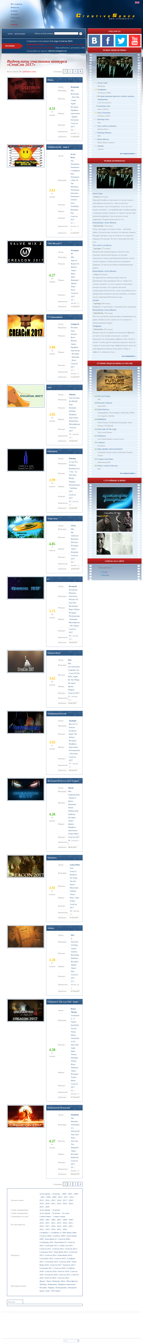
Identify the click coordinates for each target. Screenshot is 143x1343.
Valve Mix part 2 (54, 243)
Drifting (72, 411)
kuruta (105, 572)
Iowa (73, 203)
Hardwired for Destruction (58, 1108)
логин (10, 34)
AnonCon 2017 (69, 1265)
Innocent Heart (53, 653)
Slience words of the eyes (108, 465)
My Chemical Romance (75, 535)
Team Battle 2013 (61, 1252)
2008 (48, 1197)
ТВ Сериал (55, 1291)
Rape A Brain (74, 609)
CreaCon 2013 (71, 1249)
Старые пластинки (105, 459)
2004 (64, 1194)
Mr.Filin (106, 575)
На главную (16, 4)
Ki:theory (72, 731)
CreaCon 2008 (45, 1236)
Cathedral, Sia (73, 670)
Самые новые (45, 1216)
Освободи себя (104, 106)
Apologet (97, 248)
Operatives (52, 858)
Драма (42, 1281)
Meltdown (102, 436)
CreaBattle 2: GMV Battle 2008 (63, 1232)
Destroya (74, 542)
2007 (43, 1197)
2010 (60, 1197)
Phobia (50, 80)
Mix (72, 90)
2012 (71, 1197)
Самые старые (59, 1216)
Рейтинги (15, 18)
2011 (66, 1197)
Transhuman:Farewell (56, 714)
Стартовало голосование (50, 41)
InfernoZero (98, 329)
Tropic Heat (52, 518)
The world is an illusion (107, 126)
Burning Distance (104, 132)
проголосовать (34, 44)
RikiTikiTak (98, 226)
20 (72, 981)
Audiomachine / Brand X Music (74, 798)
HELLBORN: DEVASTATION (110, 449)
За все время (45, 1194)
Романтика (52, 1284)
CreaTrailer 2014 (46, 1258)
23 (72, 300)
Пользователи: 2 (105, 568)
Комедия (56, 1281)
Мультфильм (72, 1281)
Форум (14, 24)
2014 (47, 1200)
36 (72, 562)
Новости (15, 7)
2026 (47, 1207)
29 (72, 130)
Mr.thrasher (73, 606)
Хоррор (51, 1287)
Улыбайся (75, 206)
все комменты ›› (129, 356)
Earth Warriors (103, 409)
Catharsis (101, 442)
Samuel (97, 197)
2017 (65, 1200)
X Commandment (55, 317)
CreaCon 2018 (59, 1268)
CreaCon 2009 (64, 1239)
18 (71, 911)
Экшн (48, 1281)
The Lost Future (104, 396)
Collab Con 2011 (66, 1245)
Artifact (50, 928)
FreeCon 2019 (63, 1271)
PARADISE (52, 451)
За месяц (56, 1194)
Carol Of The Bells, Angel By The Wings (74, 676)
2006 (76, 1194)
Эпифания (102, 89)
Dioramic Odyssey (105, 403)
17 (72, 370)
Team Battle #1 (51, 1239)
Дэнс (48, 1291)
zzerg (96, 274)
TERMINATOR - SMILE (58, 147)
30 (69, 840)
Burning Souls (103, 119)
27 (70, 763)
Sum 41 (74, 260)
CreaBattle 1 (44, 1232)
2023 (65, 1203)
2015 (53, 1200)
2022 (59, 1203)
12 (72, 223)
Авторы (14, 14)
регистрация (20, 34)
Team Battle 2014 (65, 1255)
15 (70, 434)
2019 (41, 1203)
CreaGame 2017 (46, 1268)
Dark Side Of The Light (107, 429)
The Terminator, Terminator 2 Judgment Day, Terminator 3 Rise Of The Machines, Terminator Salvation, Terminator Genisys (75, 180)
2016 (59, 1200)
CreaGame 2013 (46, 1252)
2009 (54, 1197)
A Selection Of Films (74, 941)
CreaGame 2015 (51, 1262)
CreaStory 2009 (58, 1236)
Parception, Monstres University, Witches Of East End (73, 596)
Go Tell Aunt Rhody (73, 475)
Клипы (14, 11)
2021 (53, 1203)
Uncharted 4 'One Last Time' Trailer (62, 1002)
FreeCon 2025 (50, 1278)
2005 (70, 1194)
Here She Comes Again (75, 100)
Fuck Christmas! (104, 113)
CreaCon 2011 (45, 1249)
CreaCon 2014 (50, 1255)
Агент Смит (103, 83)
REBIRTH (102, 419)
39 (72, 1167)
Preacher (74, 327)
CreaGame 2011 (51, 1245)
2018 (71, 1200)
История (43, 1287)
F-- (48, 579)
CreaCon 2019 (50, 1271)
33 (72, 1090)
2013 (41, 1200)
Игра (63, 1281)
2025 (41, 1207)
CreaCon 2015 (60, 1258)
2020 (47, 1203)
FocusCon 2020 (51, 1274)
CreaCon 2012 (58, 1249)
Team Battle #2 (60, 1242)
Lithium (73, 891)
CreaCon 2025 (63, 1278)
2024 (71, 1203)
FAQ (13, 21)
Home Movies (103, 139)
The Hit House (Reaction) (74, 884)
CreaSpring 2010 (46, 1242)
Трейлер (43, 1284)
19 (70, 636)
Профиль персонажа (66, 1284)
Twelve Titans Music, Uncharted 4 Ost (75, 1034)
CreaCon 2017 (56, 1265)
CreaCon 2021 (64, 1274)
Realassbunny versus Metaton (104, 222)
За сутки (65, 1213)
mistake (101, 146)
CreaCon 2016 (65, 1262)
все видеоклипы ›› (128, 153)
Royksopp (75, 94)
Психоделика (61, 1287)
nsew (49, 387)
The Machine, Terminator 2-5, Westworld (75, 1124)
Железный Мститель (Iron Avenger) (63, 781)
